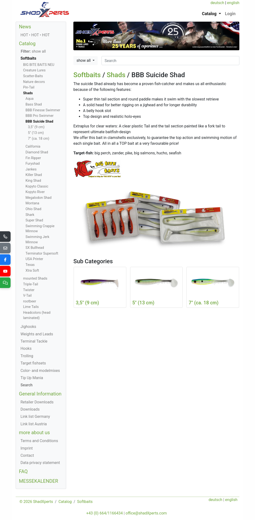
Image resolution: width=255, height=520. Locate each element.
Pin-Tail (28, 87)
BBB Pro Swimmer (40, 116)
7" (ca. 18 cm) (38, 139)
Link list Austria (33, 424)
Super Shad (34, 220)
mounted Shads (35, 278)
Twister (28, 290)
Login (230, 13)
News (25, 27)
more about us (34, 432)
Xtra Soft (32, 271)
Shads (116, 75)
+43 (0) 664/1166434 (104, 513)
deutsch (217, 2)
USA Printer (34, 259)
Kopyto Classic (37, 186)
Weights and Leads (36, 334)
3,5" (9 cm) (36, 127)
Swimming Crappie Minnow (40, 228)
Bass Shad (34, 104)
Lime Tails (31, 307)
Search (26, 385)
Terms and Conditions (39, 441)
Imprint (26, 448)
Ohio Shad (33, 209)
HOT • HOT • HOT (35, 35)
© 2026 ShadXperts (36, 501)
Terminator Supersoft (42, 253)
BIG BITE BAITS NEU (38, 65)
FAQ (23, 471)
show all (84, 60)
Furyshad (33, 164)
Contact (27, 455)
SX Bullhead (35, 248)
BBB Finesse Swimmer (43, 110)
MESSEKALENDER (38, 481)
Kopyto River (35, 192)
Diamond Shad (37, 152)
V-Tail (27, 296)
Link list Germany (35, 416)
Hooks (26, 348)
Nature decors (34, 82)
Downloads (29, 409)
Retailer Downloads (36, 402)
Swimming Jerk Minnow (37, 239)
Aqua (29, 99)
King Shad (33, 181)
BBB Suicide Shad (39, 121)
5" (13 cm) (36, 133)
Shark (30, 215)
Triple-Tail (30, 284)
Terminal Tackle (33, 341)
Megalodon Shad (38, 198)
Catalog (27, 43)
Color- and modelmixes (40, 370)
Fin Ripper (33, 158)
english (233, 2)
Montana (32, 203)
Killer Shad (34, 175)
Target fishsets (33, 363)
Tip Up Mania (31, 378)
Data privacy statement (40, 462)
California (33, 146)
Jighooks (28, 326)
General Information (40, 394)
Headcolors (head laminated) (37, 315)
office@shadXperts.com (146, 513)
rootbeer (29, 301)
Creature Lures (34, 70)
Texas (30, 265)
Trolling (26, 356)
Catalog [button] (209, 13)
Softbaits (87, 75)
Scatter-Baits (33, 76)
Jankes (31, 169)
